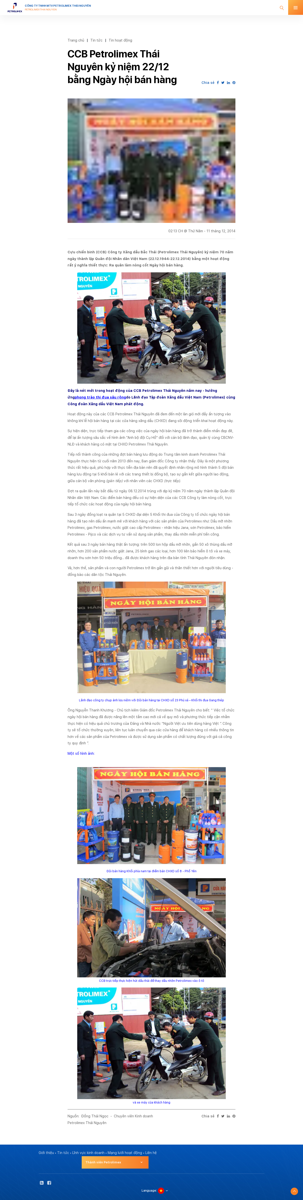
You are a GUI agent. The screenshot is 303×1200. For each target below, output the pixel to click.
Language (149, 1190)
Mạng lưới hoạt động (125, 1153)
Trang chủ (76, 40)
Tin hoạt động (120, 40)
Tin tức (96, 40)
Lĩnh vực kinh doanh (88, 1153)
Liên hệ (151, 1153)
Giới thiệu (46, 1153)
